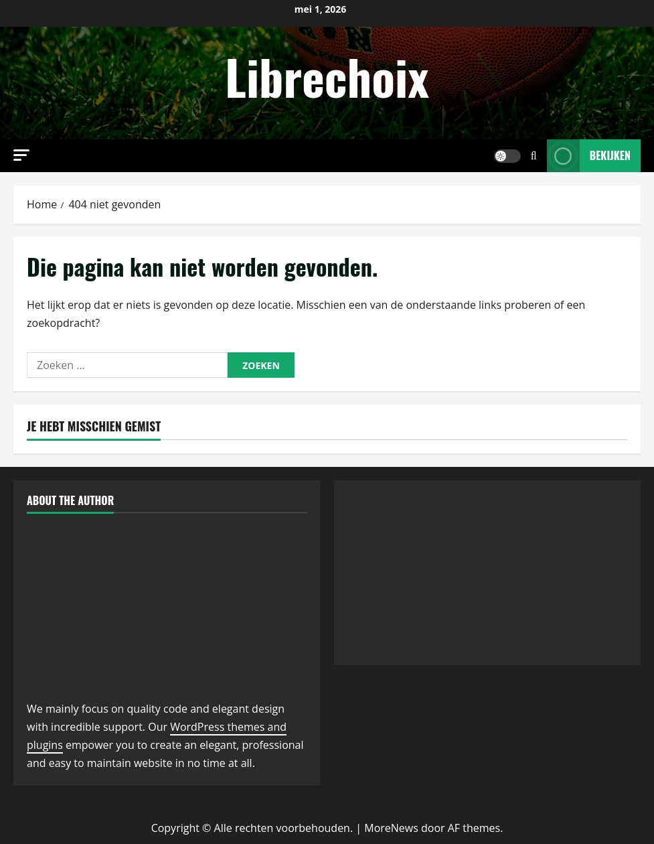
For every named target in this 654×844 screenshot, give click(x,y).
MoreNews (391, 828)
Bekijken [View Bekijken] (589, 155)
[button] (21, 155)
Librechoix (327, 76)
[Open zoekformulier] (534, 156)
